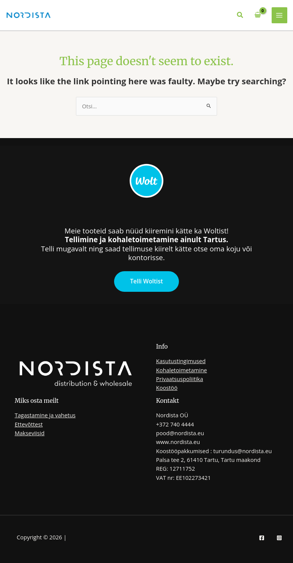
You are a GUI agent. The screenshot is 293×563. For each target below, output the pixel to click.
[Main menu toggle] (280, 15)
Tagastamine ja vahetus (45, 415)
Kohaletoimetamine (181, 370)
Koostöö (166, 387)
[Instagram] (279, 537)
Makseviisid (29, 433)
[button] (240, 15)
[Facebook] (261, 537)
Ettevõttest (28, 424)
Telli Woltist (146, 281)
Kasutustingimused (181, 361)
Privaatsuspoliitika (179, 379)
